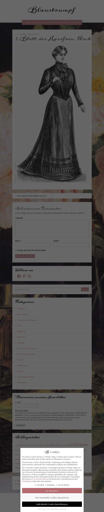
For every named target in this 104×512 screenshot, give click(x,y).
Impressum (64, 510)
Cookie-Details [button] (41, 510)
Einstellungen (27, 482)
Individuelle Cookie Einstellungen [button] (52, 505)
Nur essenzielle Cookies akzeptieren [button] (52, 498)
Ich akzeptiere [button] (52, 491)
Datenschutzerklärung (40, 480)
